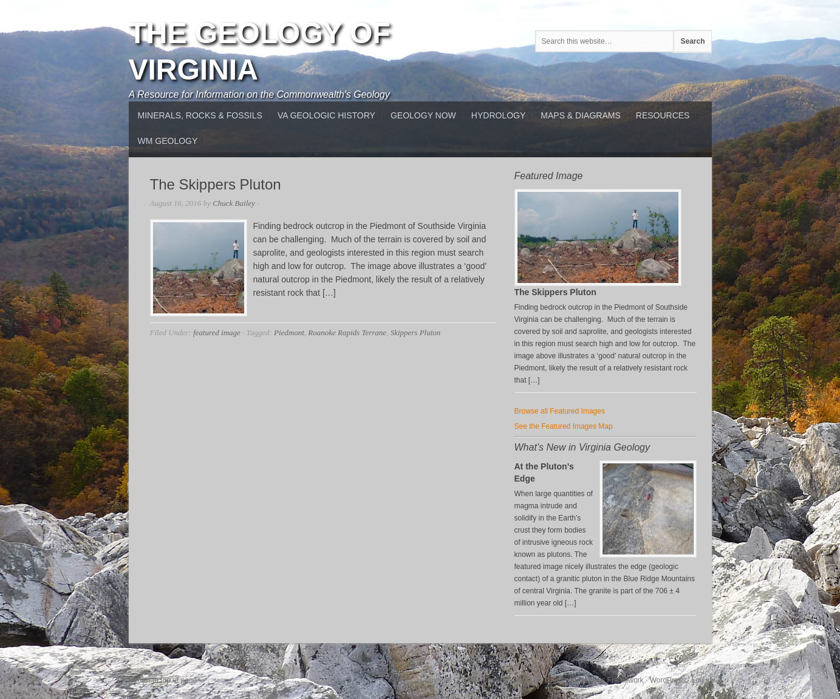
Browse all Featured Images (559, 411)
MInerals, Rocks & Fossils (200, 115)
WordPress (668, 680)
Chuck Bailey (234, 203)
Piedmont (289, 332)
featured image (217, 332)
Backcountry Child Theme (524, 680)
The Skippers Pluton (215, 184)
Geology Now (423, 115)
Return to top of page (163, 680)
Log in (702, 680)
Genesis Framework (610, 680)
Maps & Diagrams (580, 115)
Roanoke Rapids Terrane (347, 332)
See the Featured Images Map (563, 426)
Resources (663, 115)
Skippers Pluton (416, 332)
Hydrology (498, 115)
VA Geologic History (326, 115)
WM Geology (168, 141)
